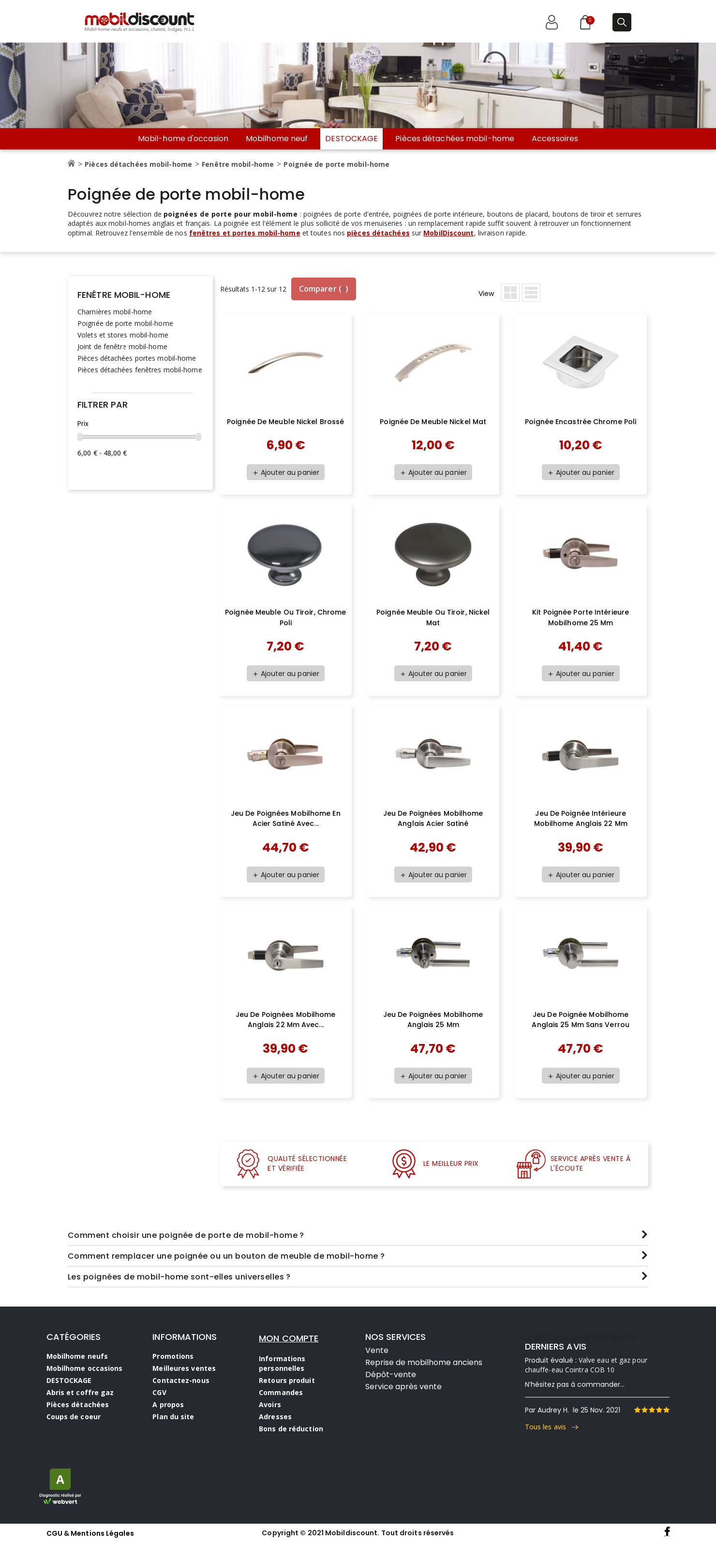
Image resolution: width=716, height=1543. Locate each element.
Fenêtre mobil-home (123, 295)
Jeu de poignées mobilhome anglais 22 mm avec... (286, 1020)
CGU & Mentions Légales (90, 1533)
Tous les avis (552, 1426)
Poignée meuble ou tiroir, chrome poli (285, 617)
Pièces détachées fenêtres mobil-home (139, 369)
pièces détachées (378, 232)
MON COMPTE (288, 1338)
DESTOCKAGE (351, 138)
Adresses (275, 1416)
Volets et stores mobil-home (122, 334)
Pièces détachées (77, 1404)
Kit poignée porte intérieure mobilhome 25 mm (580, 617)
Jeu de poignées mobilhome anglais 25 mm (433, 1020)
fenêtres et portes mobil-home (244, 232)
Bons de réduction (291, 1428)
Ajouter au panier (285, 472)
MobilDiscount (448, 232)
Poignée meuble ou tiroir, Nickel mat (433, 617)
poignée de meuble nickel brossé (285, 421)
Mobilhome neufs (77, 1356)
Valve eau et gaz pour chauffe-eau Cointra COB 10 (586, 1364)
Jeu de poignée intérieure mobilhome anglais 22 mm (580, 818)
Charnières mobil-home (114, 311)
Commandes (281, 1392)
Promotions (173, 1356)
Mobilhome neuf (277, 138)
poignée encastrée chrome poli (580, 421)
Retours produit (287, 1380)
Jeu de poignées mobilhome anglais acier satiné (433, 818)
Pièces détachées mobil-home (454, 138)
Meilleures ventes (184, 1368)
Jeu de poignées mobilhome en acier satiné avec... (286, 818)
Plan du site (173, 1416)
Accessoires (555, 138)
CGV (159, 1392)
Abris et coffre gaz (80, 1392)
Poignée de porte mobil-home (125, 323)
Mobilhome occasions (84, 1368)
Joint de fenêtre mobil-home (122, 346)
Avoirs (270, 1404)
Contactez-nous (180, 1380)
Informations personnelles (282, 1363)
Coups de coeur (73, 1416)
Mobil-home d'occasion (183, 138)
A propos (168, 1404)
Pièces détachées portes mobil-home (136, 358)
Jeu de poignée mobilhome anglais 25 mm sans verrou (580, 1020)
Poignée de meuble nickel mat (433, 421)
